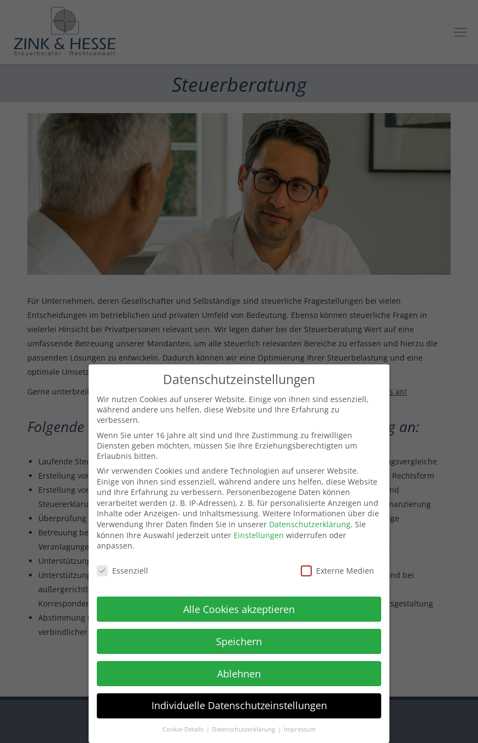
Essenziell (122, 568)
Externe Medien (337, 568)
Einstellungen (259, 533)
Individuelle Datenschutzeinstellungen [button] (239, 703)
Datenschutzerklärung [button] (244, 727)
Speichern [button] (239, 639)
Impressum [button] (300, 727)
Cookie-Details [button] (183, 727)
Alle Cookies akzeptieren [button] (239, 607)
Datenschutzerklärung (310, 522)
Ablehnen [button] (239, 671)
